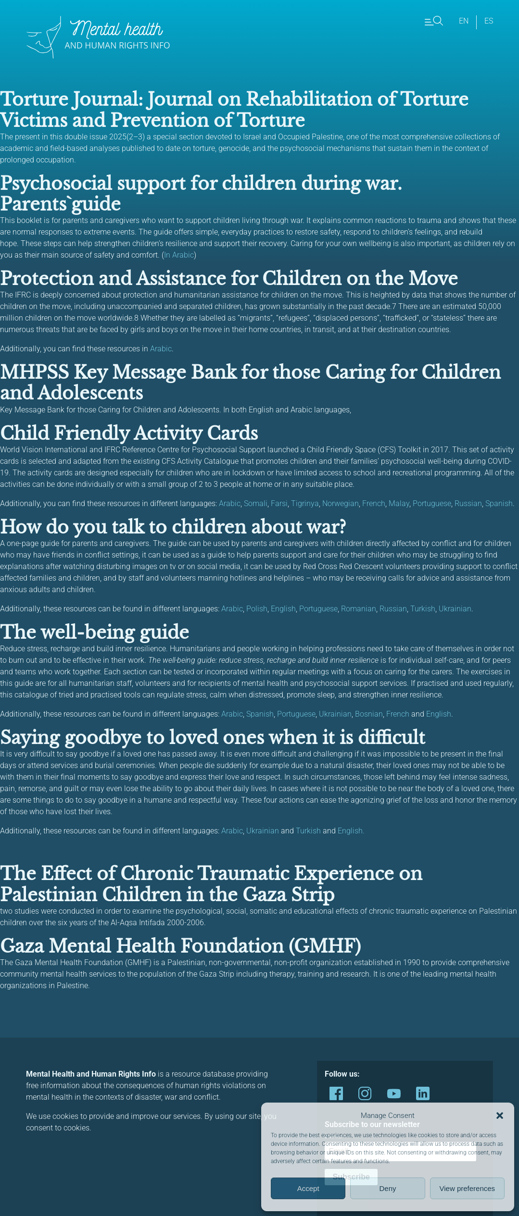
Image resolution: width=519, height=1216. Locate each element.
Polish (256, 608)
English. (351, 830)
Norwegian (340, 503)
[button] (500, 1115)
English (283, 608)
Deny (387, 1188)
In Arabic (179, 255)
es (488, 20)
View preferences (467, 1188)
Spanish (499, 503)
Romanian (358, 608)
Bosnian (369, 714)
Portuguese (432, 503)
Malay (399, 503)
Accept (308, 1188)
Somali (255, 503)
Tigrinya (305, 503)
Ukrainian (455, 608)
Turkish (422, 608)
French (373, 503)
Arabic (161, 348)
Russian (468, 503)
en (463, 20)
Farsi (279, 503)
